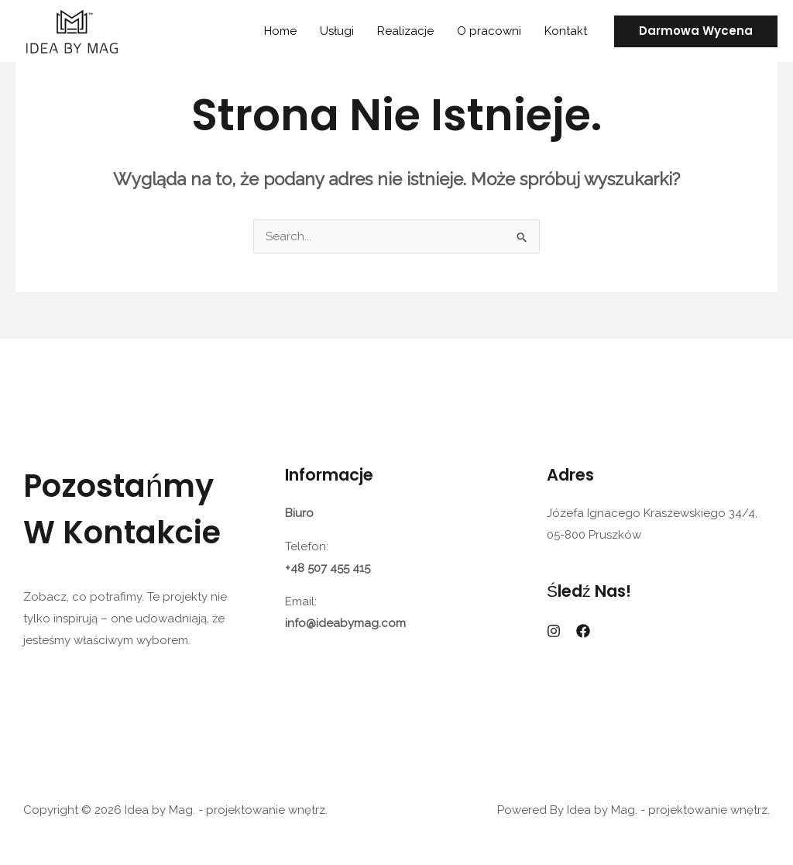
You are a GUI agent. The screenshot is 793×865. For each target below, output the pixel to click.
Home (280, 31)
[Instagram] (554, 631)
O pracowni (489, 31)
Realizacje (405, 31)
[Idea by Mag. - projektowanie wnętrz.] (71, 30)
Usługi (337, 31)
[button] (696, 31)
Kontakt (565, 31)
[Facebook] (583, 631)
